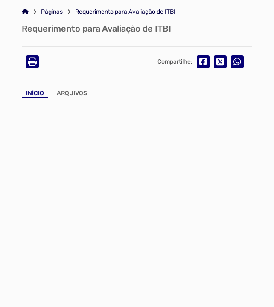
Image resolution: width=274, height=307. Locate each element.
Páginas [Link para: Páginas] (52, 12)
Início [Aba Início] (35, 93)
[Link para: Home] (25, 12)
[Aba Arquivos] (71, 94)
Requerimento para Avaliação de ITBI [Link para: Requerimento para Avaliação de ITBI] (125, 12)
